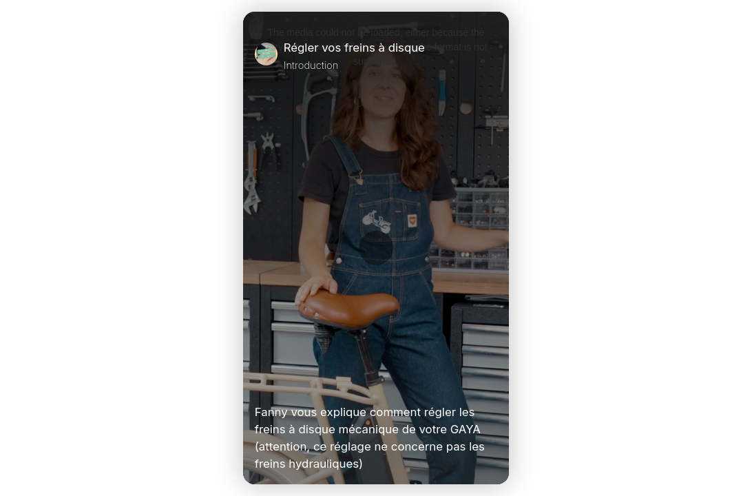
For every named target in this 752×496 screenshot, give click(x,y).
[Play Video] (260, 383)
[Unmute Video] (491, 383)
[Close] (491, 56)
